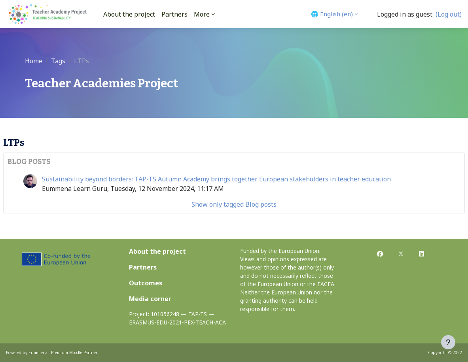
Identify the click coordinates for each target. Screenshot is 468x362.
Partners (143, 267)
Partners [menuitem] (174, 14)
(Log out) (449, 14)
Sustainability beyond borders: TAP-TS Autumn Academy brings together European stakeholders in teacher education (216, 179)
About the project (157, 251)
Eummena (37, 352)
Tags (58, 61)
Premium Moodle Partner (74, 352)
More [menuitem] (202, 14)
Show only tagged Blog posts (234, 204)
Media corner (150, 298)
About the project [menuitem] (129, 14)
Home (33, 61)
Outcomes (145, 283)
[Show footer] (448, 342)
